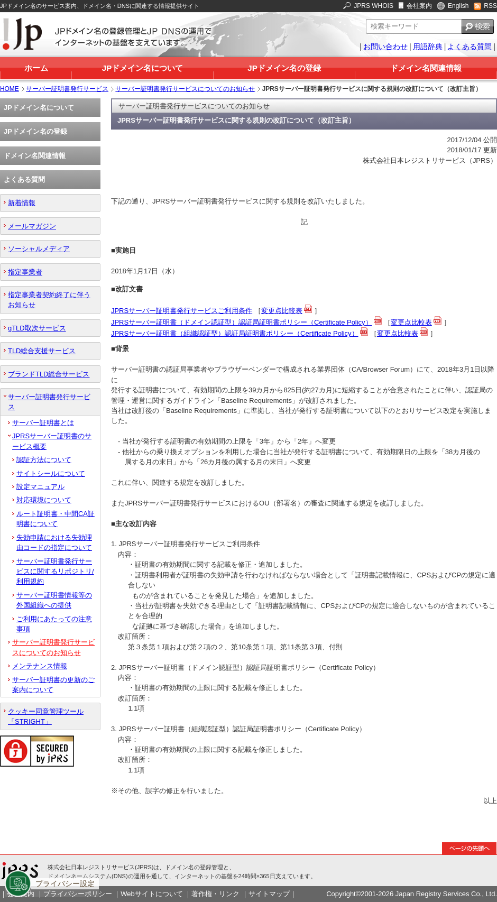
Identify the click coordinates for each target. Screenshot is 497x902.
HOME (9, 89)
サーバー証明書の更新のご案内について (53, 685)
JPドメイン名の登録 (283, 67)
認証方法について (43, 460)
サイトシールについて (50, 473)
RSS (490, 6)
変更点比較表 (281, 311)
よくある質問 (469, 46)
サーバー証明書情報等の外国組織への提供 (54, 600)
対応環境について (43, 500)
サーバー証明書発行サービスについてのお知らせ (185, 89)
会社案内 (419, 6)
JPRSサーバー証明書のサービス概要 (51, 441)
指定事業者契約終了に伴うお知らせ (49, 300)
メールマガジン (32, 226)
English (458, 6)
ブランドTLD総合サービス (48, 374)
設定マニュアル (40, 487)
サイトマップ (269, 894)
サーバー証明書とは (43, 423)
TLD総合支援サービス (42, 351)
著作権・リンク (215, 894)
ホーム (36, 67)
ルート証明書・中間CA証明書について (55, 519)
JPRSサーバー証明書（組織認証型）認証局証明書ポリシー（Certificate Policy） (234, 333)
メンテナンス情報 (39, 666)
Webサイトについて (151, 894)
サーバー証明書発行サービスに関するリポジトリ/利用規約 (55, 571)
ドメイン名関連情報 (426, 67)
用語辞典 (428, 46)
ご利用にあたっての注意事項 (54, 624)
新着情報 (21, 203)
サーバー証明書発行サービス (67, 89)
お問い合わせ (385, 46)
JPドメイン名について (142, 67)
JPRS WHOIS (373, 6)
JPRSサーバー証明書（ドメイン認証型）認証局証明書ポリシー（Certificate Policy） (241, 322)
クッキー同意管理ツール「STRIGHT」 (46, 716)
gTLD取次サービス (37, 328)
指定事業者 (25, 272)
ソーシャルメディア (39, 249)
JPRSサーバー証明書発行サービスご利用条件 (181, 311)
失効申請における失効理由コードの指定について (54, 542)
